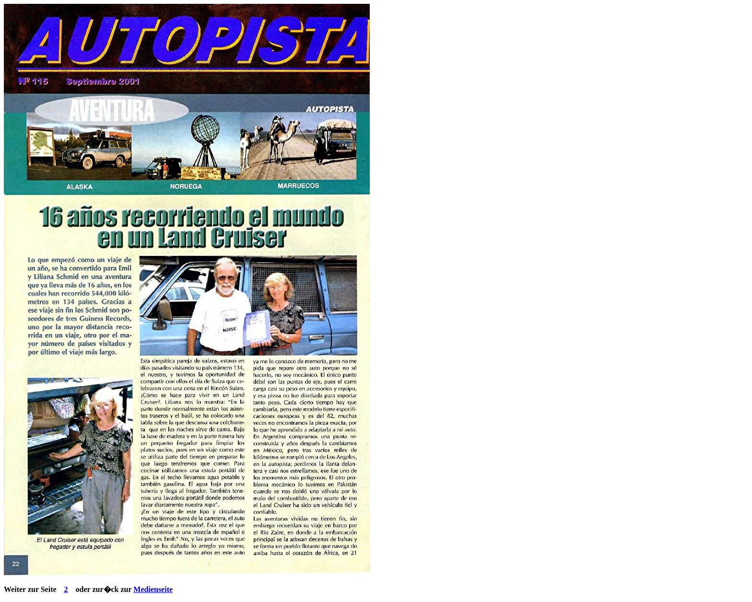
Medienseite (153, 589)
